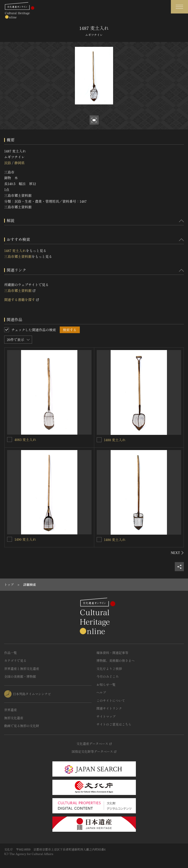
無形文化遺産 (13, 718)
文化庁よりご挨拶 (109, 668)
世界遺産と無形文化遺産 (21, 668)
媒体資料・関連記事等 (112, 652)
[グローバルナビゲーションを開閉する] (179, 6)
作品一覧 (10, 652)
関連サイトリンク (109, 708)
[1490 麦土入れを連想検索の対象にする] (9, 539)
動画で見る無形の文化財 (21, 725)
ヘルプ (101, 692)
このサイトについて (110, 700)
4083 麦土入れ (25, 439)
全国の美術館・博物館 (20, 676)
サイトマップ (106, 716)
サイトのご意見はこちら (113, 724)
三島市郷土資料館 (18, 256)
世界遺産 (10, 709)
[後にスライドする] (177, 552)
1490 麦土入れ (25, 539)
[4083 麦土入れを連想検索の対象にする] (9, 439)
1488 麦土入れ (115, 439)
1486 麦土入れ (115, 539)
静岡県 (19, 162)
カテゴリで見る (15, 660)
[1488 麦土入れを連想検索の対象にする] (99, 439)
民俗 (7, 162)
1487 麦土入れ (15, 250)
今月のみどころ (107, 676)
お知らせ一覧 (106, 684)
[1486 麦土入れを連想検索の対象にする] (99, 539)
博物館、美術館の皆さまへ (115, 660)
